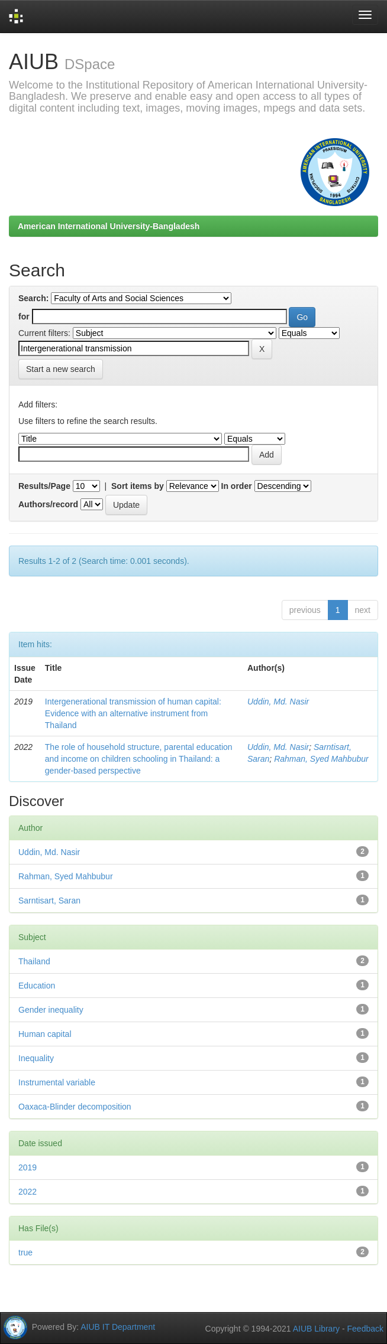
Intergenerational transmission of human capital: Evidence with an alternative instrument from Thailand (133, 713)
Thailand (34, 961)
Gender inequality (50, 1009)
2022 (27, 1191)
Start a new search (60, 369)
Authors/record (48, 504)
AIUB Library (316, 1328)
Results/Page (44, 486)
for (24, 316)
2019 (27, 1167)
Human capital (45, 1034)
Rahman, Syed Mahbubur (321, 759)
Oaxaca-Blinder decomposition (74, 1106)
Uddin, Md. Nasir (278, 701)
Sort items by (137, 486)
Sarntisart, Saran (49, 900)
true (25, 1252)
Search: (33, 298)
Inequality (36, 1058)
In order (236, 486)
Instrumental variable (56, 1082)
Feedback (365, 1328)
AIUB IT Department (117, 1326)
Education (36, 985)
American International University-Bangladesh (108, 226)
